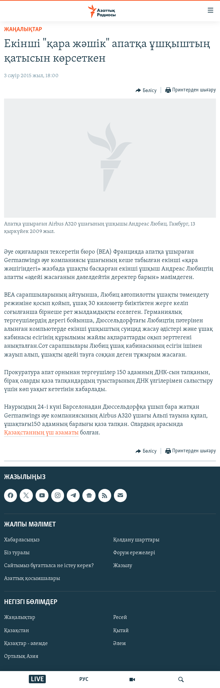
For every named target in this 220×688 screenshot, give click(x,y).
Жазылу (122, 565)
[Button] (146, 90)
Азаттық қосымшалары (32, 578)
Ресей (120, 618)
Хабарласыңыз (22, 540)
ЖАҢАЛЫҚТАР (23, 29)
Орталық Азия (21, 656)
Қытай (121, 630)
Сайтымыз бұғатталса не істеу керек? (49, 565)
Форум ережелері (134, 553)
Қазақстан (16, 630)
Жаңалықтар (19, 618)
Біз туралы (16, 553)
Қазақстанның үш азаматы (41, 433)
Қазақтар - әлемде (26, 643)
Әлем (119, 643)
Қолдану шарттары (136, 540)
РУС (83, 679)
